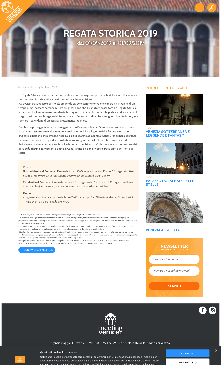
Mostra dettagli (48, 359)
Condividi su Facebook (38, 249)
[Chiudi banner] (216, 333)
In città (30, 87)
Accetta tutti (187, 336)
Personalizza (187, 345)
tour (149, 127)
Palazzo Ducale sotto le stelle (170, 182)
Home (21, 87)
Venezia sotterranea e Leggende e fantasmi (168, 133)
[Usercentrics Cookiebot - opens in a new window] (19, 359)
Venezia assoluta (163, 230)
